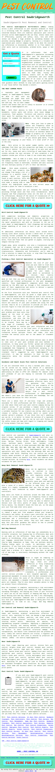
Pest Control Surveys (11, 731)
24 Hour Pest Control (36, 717)
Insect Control (22, 737)
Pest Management (16, 721)
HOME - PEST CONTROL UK (27, 751)
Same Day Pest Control (34, 721)
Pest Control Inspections (36, 725)
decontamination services (12, 701)
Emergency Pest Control (19, 727)
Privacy (52, 757)
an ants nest (43, 149)
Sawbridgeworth (35, 435)
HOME (26, 12)
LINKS (31, 12)
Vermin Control (23, 729)
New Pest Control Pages (12, 757)
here (28, 459)
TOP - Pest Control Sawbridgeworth (15, 741)
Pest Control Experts (39, 727)
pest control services (37, 714)
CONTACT (42, 12)
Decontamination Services (41, 733)
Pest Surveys (44, 719)
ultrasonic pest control (18, 693)
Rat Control (19, 725)
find (8, 645)
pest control (48, 33)
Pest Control (32, 719)
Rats (33, 123)
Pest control (7, 435)
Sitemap (3, 757)
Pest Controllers (18, 719)
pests (42, 58)
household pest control (40, 679)
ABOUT (36, 12)
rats (27, 129)
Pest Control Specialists (21, 723)
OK (36, 771)
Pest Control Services (16, 717)
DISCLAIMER (49, 12)
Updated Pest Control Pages (27, 757)
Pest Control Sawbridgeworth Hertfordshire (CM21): (24, 27)
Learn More (29, 771)
